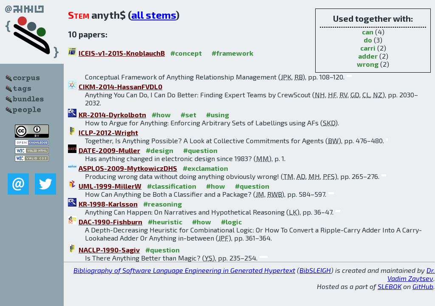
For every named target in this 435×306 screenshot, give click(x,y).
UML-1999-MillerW (110, 186)
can (367, 32)
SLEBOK (389, 286)
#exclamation (205, 168)
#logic (231, 222)
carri (368, 48)
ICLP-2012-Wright (108, 132)
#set (188, 114)
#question (200, 150)
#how (161, 114)
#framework (232, 53)
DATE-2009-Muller (109, 150)
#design (159, 150)
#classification (171, 186)
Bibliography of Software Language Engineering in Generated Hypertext (184, 270)
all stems (153, 14)
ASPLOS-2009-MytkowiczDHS (128, 168)
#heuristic (165, 222)
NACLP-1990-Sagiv (109, 250)
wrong (368, 64)
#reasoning (162, 204)
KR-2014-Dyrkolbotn (112, 114)
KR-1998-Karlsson (108, 204)
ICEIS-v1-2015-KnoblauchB (122, 53)
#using (217, 114)
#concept (186, 53)
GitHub (422, 286)
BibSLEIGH (315, 270)
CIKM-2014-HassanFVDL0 (120, 86)
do (368, 40)
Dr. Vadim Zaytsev (411, 274)
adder (368, 56)
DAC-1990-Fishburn (110, 222)
